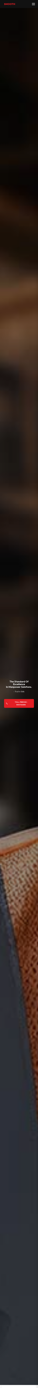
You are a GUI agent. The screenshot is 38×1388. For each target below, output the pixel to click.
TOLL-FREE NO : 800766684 (16, 703)
